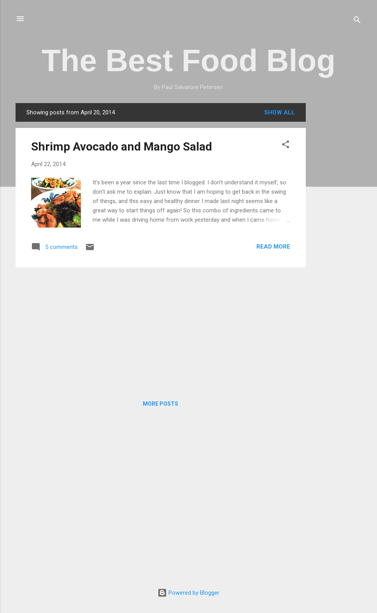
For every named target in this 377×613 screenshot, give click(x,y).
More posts (160, 404)
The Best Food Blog (189, 60)
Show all (279, 112)
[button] (285, 146)
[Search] (357, 21)
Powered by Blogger (188, 592)
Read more (273, 246)
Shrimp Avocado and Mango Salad (121, 146)
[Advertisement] (337, 219)
